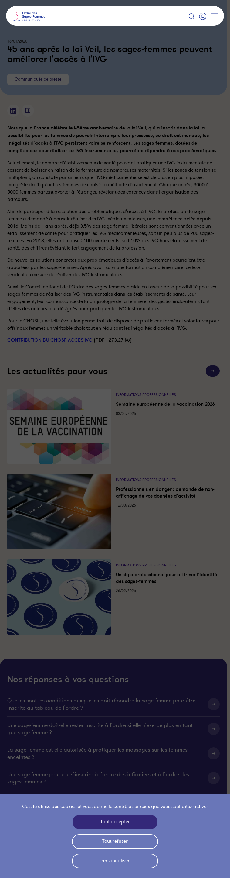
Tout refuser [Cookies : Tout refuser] (115, 841)
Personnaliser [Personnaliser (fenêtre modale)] (115, 860)
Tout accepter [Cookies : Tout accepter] (115, 821)
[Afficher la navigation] (214, 16)
